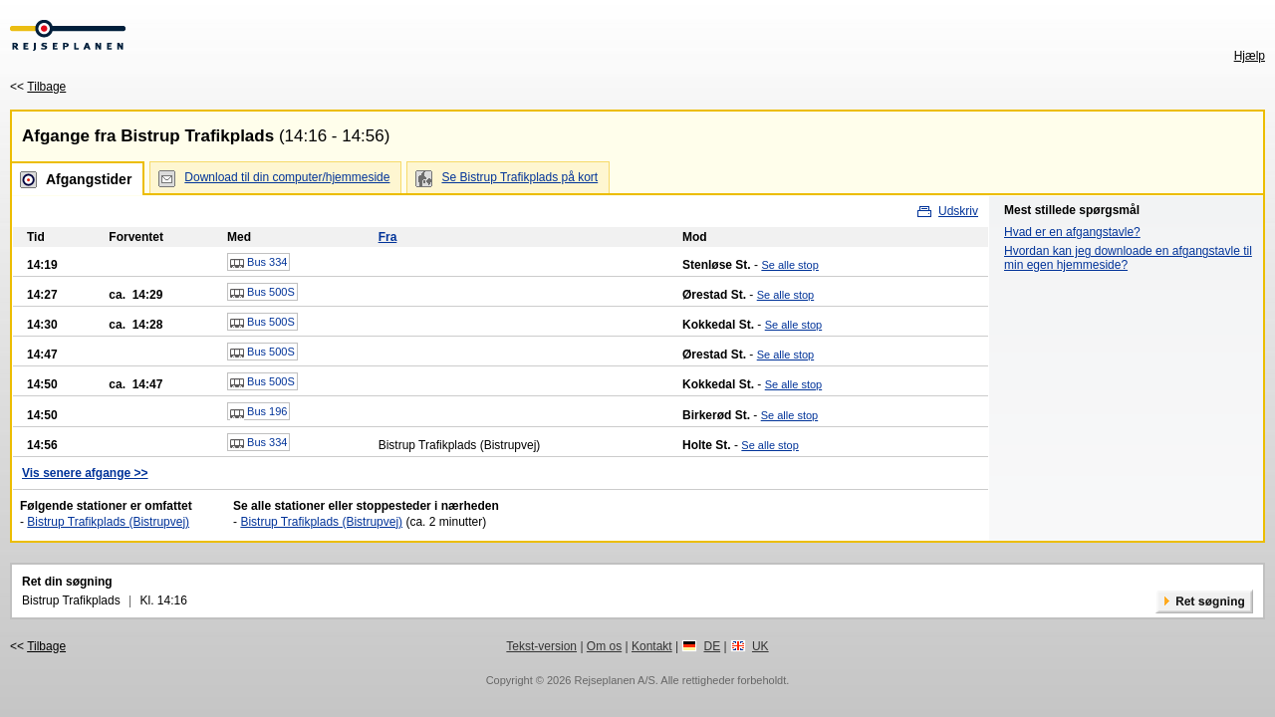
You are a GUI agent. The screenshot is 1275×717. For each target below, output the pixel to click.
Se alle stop (789, 265)
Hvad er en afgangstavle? (1072, 232)
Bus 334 (258, 263)
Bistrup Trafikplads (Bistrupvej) (108, 522)
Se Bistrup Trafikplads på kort (519, 177)
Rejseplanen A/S (614, 680)
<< (38, 87)
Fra (388, 237)
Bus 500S (262, 293)
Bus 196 (258, 412)
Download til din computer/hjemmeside (286, 177)
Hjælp (1249, 56)
